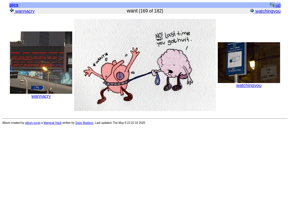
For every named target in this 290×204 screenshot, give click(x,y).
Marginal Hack (53, 122)
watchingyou (265, 11)
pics (13, 5)
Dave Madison (84, 122)
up (275, 5)
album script (32, 122)
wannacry (22, 11)
